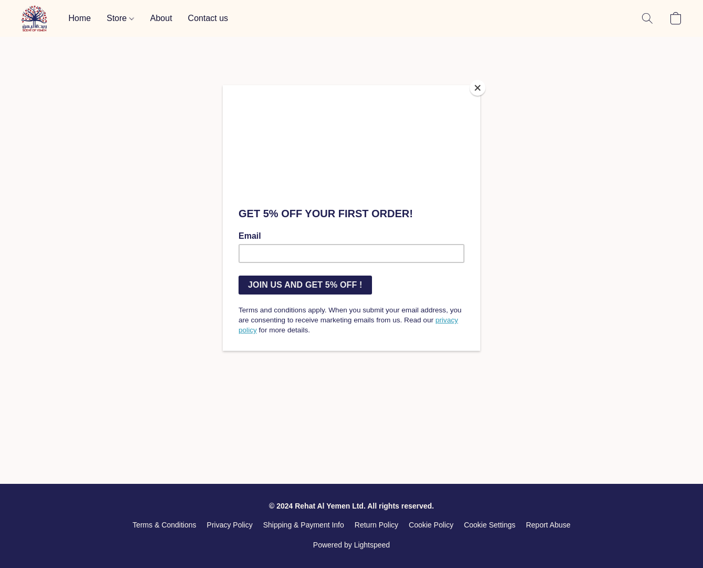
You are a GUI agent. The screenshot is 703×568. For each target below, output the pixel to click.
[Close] (477, 88)
